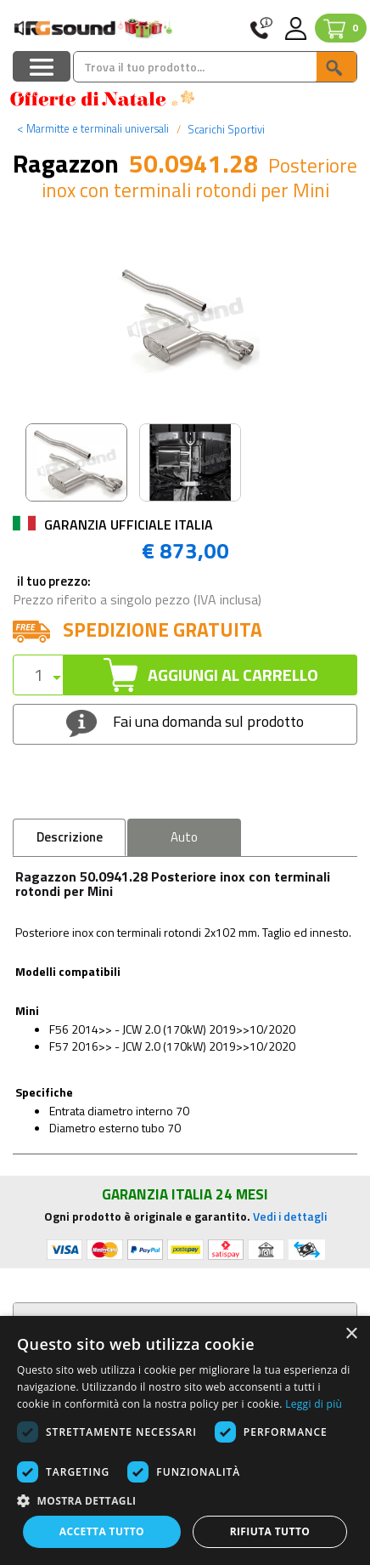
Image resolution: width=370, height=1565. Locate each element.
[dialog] (185, 1440)
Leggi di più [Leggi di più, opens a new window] (313, 1404)
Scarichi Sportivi (225, 129)
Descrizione (69, 837)
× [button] (351, 1334)
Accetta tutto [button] (101, 1531)
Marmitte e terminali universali (93, 128)
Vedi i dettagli (290, 1216)
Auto (184, 837)
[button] (185, 1500)
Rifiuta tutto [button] (270, 1531)
